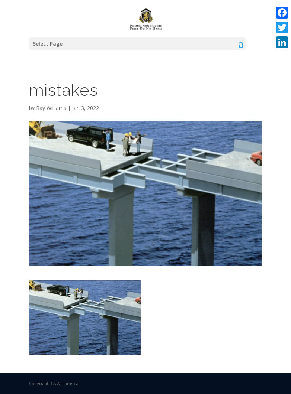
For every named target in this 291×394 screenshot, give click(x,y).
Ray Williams (51, 107)
